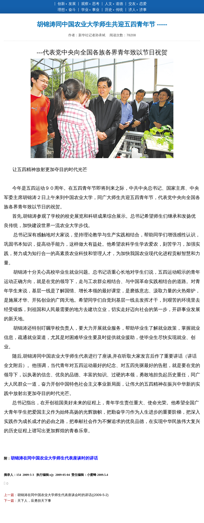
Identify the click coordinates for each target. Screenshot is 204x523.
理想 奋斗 (67, 10)
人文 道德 (114, 4)
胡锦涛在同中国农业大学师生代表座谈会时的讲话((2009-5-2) (62, 495)
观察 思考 (90, 4)
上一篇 (9, 495)
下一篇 (9, 501)
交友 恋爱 (137, 4)
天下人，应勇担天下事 (34, 501)
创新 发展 (67, 4)
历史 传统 (114, 10)
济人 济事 (137, 10)
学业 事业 (90, 10)
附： (51, 458)
